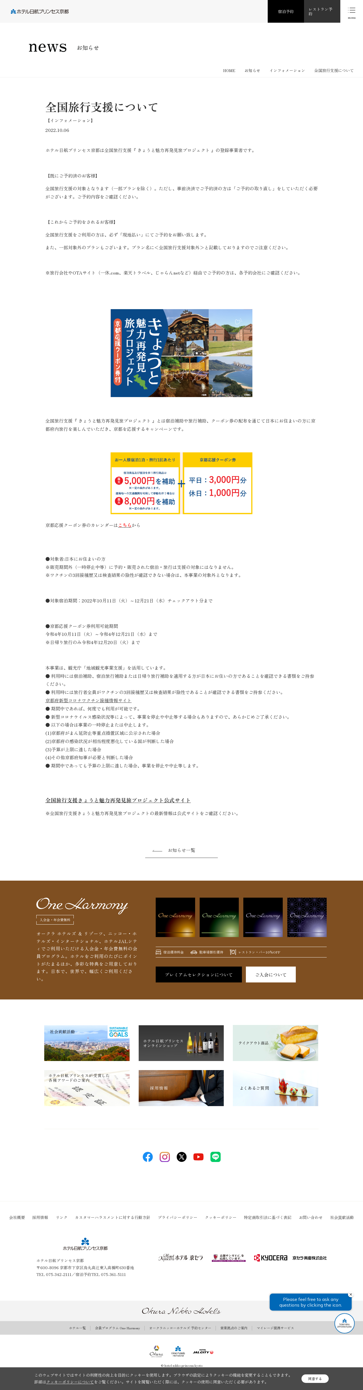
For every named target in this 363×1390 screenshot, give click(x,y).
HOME (229, 70)
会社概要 (17, 1217)
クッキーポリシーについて (70, 1382)
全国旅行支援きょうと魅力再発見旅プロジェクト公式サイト (118, 800)
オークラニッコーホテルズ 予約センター (180, 1328)
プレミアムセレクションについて (199, 974)
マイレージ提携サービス (275, 1328)
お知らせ (252, 70)
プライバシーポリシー (177, 1217)
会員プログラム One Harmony (117, 1328)
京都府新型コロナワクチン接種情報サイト (88, 700)
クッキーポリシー (221, 1217)
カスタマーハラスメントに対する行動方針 (112, 1217)
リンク (61, 1217)
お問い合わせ (311, 1217)
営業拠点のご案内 (234, 1328)
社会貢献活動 (342, 1217)
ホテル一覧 (77, 1328)
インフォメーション (287, 70)
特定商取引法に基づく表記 (268, 1217)
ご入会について (271, 974)
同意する (315, 1378)
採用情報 (40, 1217)
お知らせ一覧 (181, 850)
